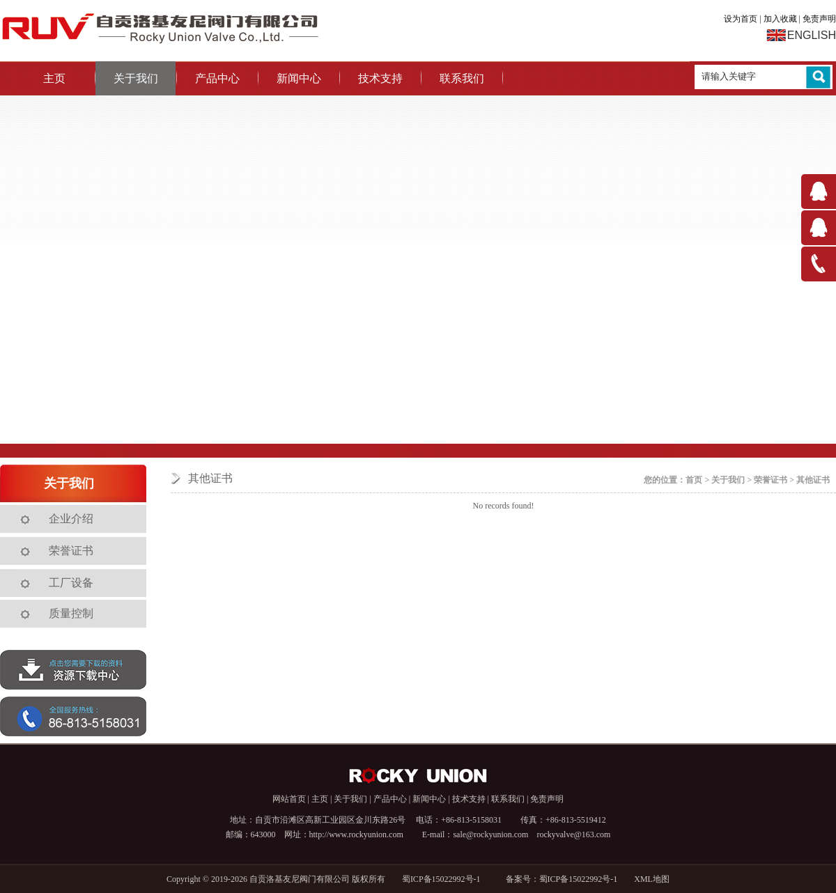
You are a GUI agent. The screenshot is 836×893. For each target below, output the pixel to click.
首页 (694, 480)
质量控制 (71, 613)
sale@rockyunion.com (490, 834)
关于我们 (136, 78)
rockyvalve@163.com (573, 834)
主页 (54, 78)
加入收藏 (780, 19)
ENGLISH (811, 35)
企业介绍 (71, 519)
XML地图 (651, 879)
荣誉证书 (71, 551)
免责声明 (819, 19)
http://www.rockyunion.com (356, 834)
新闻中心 (299, 78)
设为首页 (740, 19)
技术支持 (380, 78)
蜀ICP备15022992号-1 (445, 879)
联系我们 (462, 78)
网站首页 (289, 799)
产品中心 (217, 78)
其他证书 (813, 480)
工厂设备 (71, 583)
